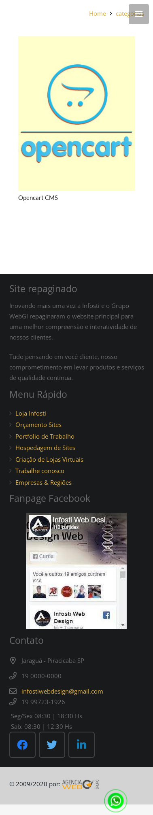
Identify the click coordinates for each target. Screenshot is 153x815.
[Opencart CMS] (76, 113)
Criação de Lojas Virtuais (49, 459)
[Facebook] (22, 745)
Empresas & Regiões (43, 482)
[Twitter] (52, 745)
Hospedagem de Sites (45, 448)
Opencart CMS (38, 197)
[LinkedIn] (81, 745)
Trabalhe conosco (39, 471)
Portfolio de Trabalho (44, 436)
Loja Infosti (30, 413)
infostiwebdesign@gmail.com (62, 691)
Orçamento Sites (38, 424)
